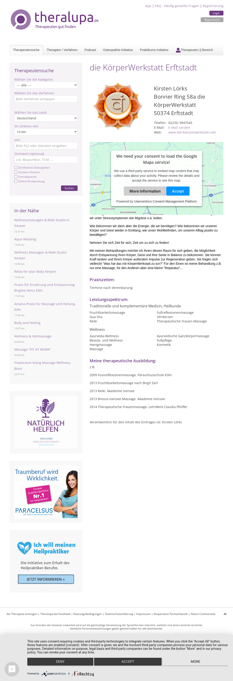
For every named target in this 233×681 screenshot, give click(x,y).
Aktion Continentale (203, 614)
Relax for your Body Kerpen (35, 271)
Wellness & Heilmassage (32, 336)
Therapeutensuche (26, 50)
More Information (145, 191)
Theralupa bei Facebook (55, 614)
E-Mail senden (179, 127)
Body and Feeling (27, 323)
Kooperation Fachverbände (171, 614)
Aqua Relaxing (25, 239)
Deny (57, 665)
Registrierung (213, 6)
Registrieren (212, 20)
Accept (178, 191)
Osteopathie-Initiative (118, 50)
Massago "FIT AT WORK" (32, 349)
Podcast (90, 50)
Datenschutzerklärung (119, 614)
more (198, 665)
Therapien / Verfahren (62, 50)
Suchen (69, 188)
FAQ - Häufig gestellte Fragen (177, 6)
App (148, 6)
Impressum (143, 614)
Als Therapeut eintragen (22, 614)
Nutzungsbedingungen (87, 614)
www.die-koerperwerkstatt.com (192, 132)
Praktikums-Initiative (154, 50)
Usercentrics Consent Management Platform (165, 201)
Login (216, 13)
